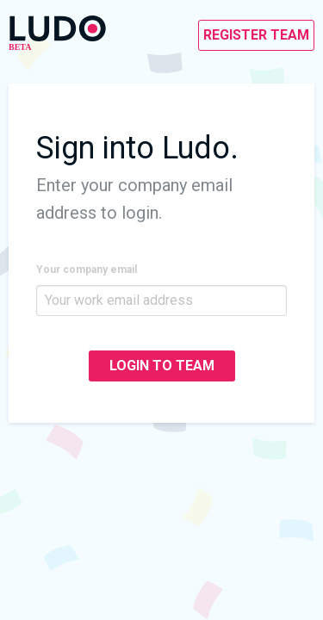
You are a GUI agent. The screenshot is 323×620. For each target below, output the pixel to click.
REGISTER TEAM (256, 35)
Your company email (86, 270)
